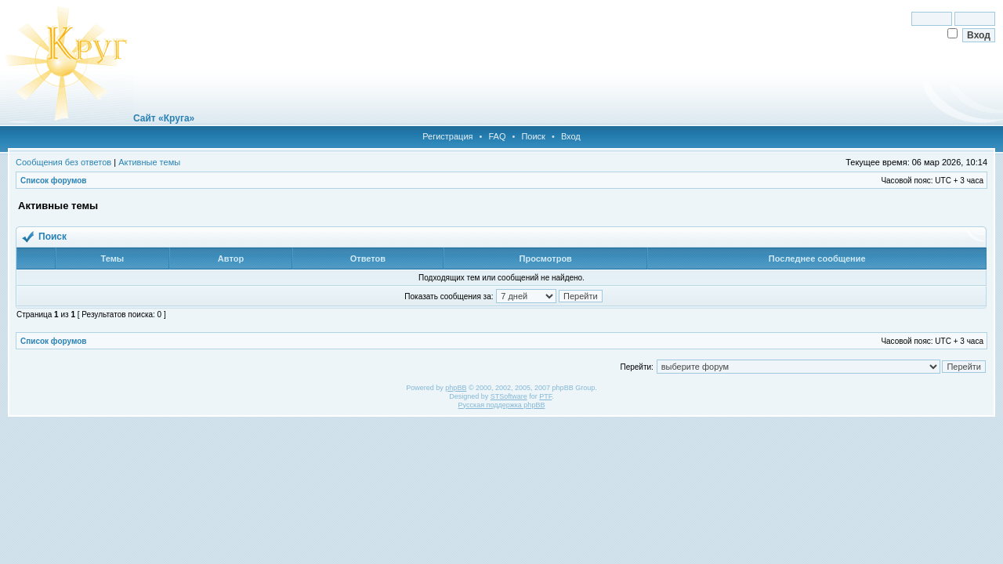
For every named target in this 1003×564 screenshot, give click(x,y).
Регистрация (447, 136)
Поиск (533, 136)
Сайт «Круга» (163, 118)
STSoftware (509, 396)
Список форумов (53, 180)
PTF (545, 396)
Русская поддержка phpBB (501, 405)
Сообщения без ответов (63, 162)
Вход (571, 136)
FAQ (496, 136)
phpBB (455, 388)
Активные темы (149, 162)
